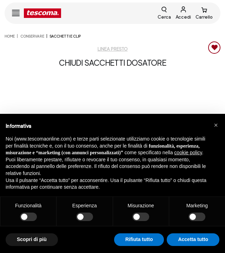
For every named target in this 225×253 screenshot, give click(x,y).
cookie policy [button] (188, 152)
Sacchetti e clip (65, 36)
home (10, 36)
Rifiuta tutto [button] (139, 239)
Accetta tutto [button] (193, 239)
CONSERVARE (32, 36)
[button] (215, 125)
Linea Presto (113, 49)
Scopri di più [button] (32, 239)
